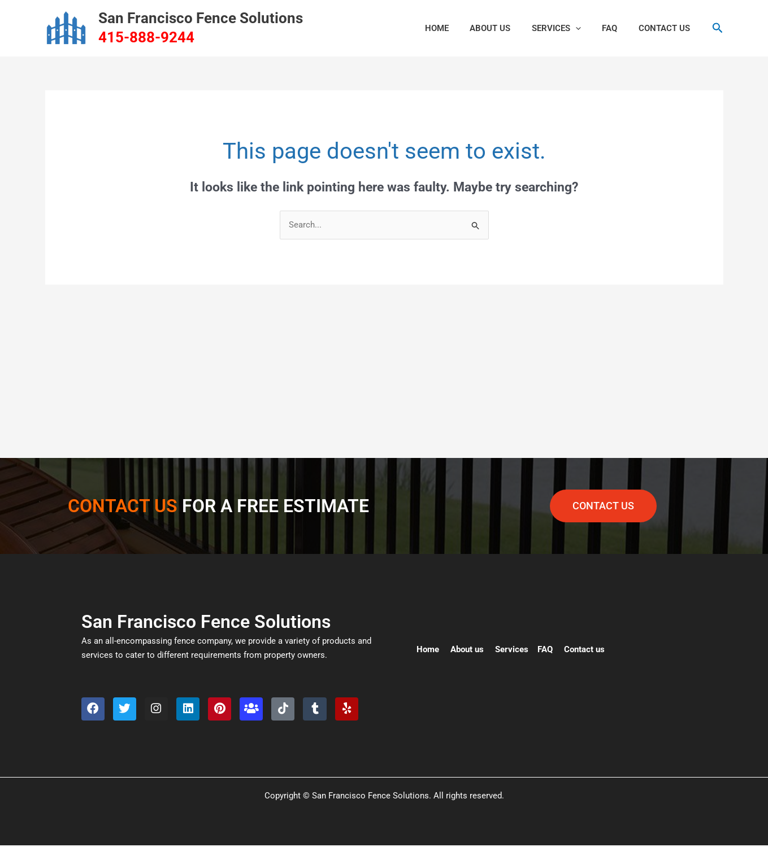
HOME (456, 28)
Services (567, 28)
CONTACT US (666, 28)
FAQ (616, 28)
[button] (586, 28)
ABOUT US (505, 28)
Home (427, 650)
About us (467, 650)
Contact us (584, 650)
